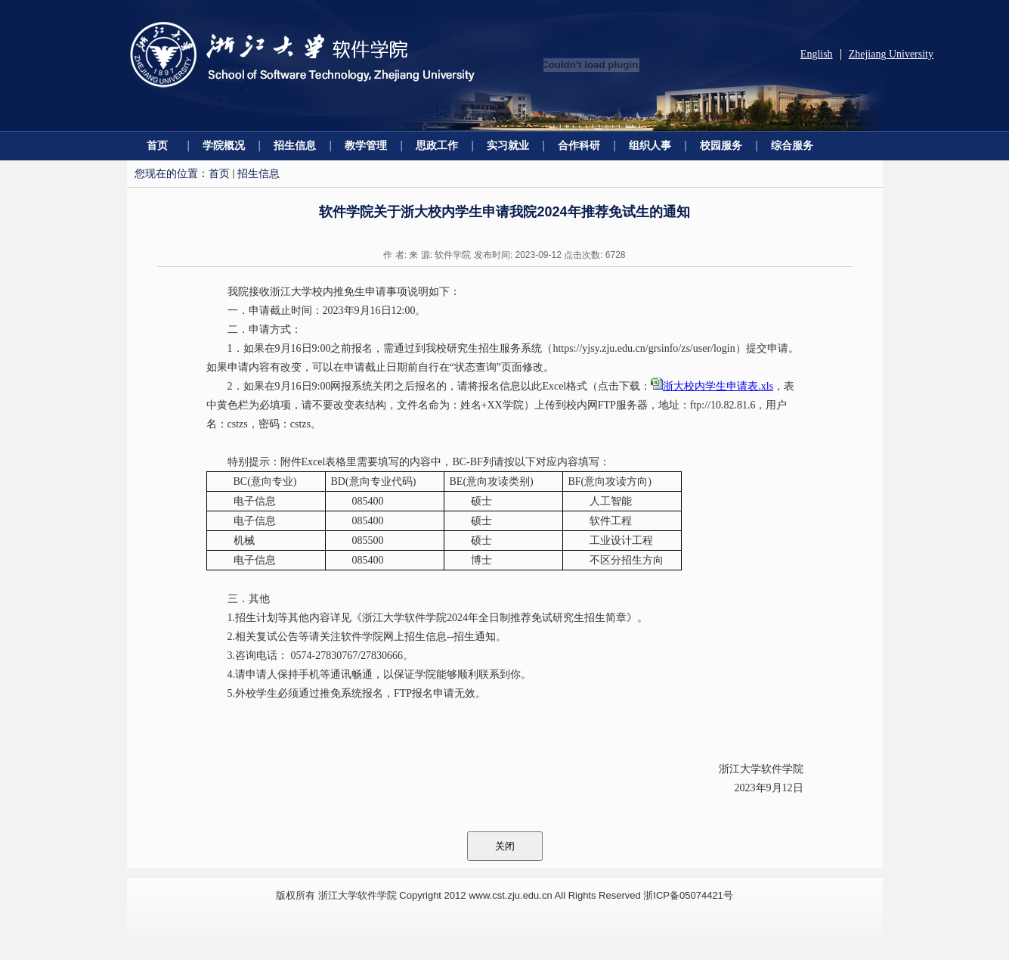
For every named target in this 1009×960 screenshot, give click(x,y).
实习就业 (508, 145)
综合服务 (792, 145)
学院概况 (224, 145)
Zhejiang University (891, 54)
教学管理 (366, 145)
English (816, 54)
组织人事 (650, 145)
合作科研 (579, 145)
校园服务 (721, 145)
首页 (157, 145)
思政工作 (437, 145)
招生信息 (295, 145)
